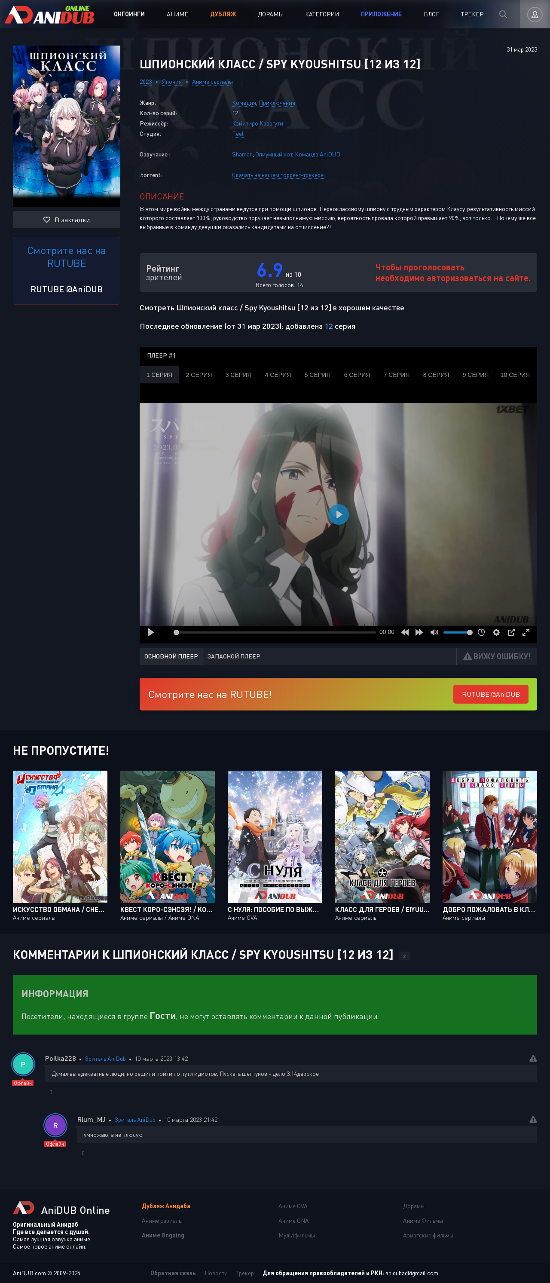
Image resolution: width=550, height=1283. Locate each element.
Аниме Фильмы (423, 1220)
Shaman (242, 154)
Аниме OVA (293, 1206)
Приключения (277, 102)
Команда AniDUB (317, 154)
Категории (322, 14)
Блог (431, 14)
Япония (172, 81)
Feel (238, 133)
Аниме (177, 14)
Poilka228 (60, 1058)
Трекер (472, 14)
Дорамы (271, 14)
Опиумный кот (273, 154)
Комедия (244, 102)
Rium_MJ (91, 1119)
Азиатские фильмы (428, 1235)
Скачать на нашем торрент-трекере (278, 174)
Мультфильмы (296, 1235)
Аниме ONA (293, 1220)
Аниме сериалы (212, 81)
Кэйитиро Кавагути (257, 123)
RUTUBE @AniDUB (67, 289)
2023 (146, 81)
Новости (216, 1273)
